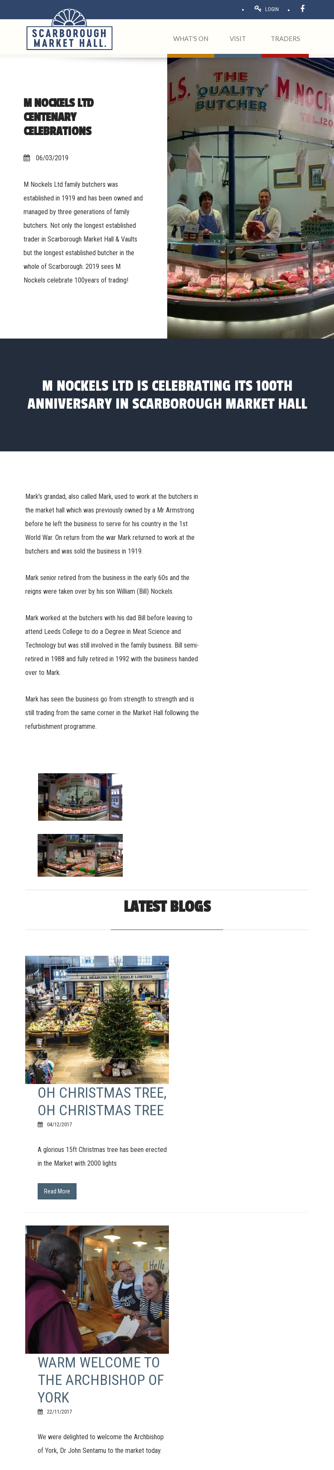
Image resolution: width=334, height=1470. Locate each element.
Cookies (134, 1460)
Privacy (114, 1460)
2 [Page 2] (81, 1208)
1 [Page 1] (66, 1208)
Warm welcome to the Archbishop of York (243, 1024)
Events (244, 1358)
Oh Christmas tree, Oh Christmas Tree (232, 865)
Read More (199, 963)
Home (243, 1327)
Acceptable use (90, 1460)
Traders (245, 1348)
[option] (268, 513)
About (243, 1337)
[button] (166, 1332)
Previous (42, 1208)
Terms (63, 1460)
